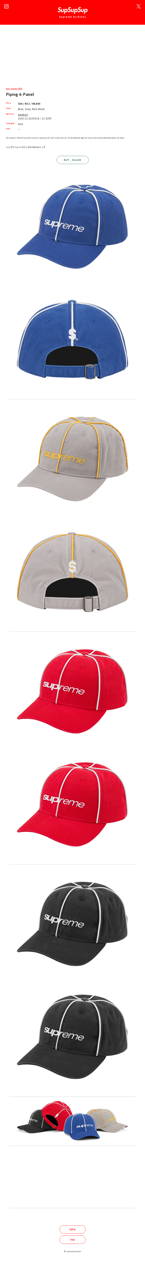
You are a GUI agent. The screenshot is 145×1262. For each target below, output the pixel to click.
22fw (72, 1229)
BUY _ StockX (72, 159)
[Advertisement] (72, 58)
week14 (23, 114)
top (72, 1239)
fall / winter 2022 (14, 89)
